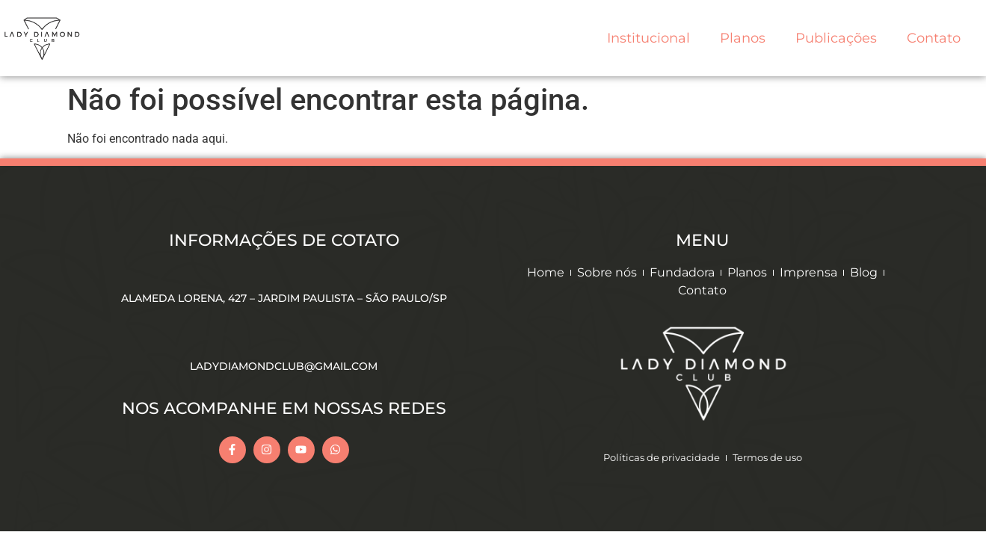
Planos (742, 38)
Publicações (836, 38)
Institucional (648, 38)
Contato (934, 38)
